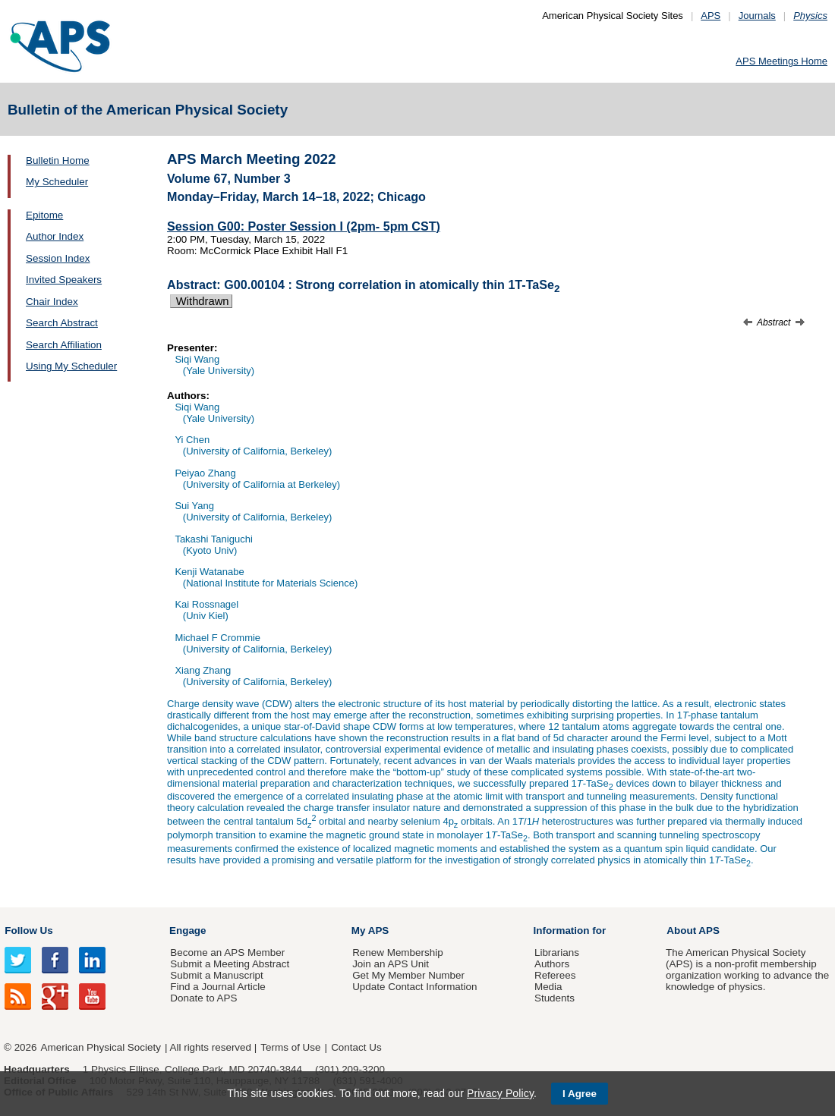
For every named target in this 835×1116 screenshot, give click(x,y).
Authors (551, 964)
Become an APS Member (227, 952)
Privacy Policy (500, 1093)
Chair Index (52, 301)
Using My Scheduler (71, 366)
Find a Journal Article (217, 986)
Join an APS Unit (390, 964)
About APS (693, 930)
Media (548, 986)
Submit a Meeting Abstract (229, 964)
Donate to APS (203, 998)
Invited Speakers (64, 279)
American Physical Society (101, 1047)
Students (554, 998)
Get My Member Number (408, 975)
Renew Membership (397, 952)
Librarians (556, 952)
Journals (757, 15)
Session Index (58, 258)
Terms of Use (290, 1047)
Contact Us (356, 1047)
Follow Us (28, 930)
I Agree (579, 1093)
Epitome (44, 215)
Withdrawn (201, 301)
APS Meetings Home (781, 61)
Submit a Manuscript (216, 975)
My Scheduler (57, 181)
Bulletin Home (58, 160)
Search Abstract (62, 323)
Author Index (55, 236)
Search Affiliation (64, 345)
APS (710, 15)
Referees (555, 975)
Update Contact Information (414, 986)
